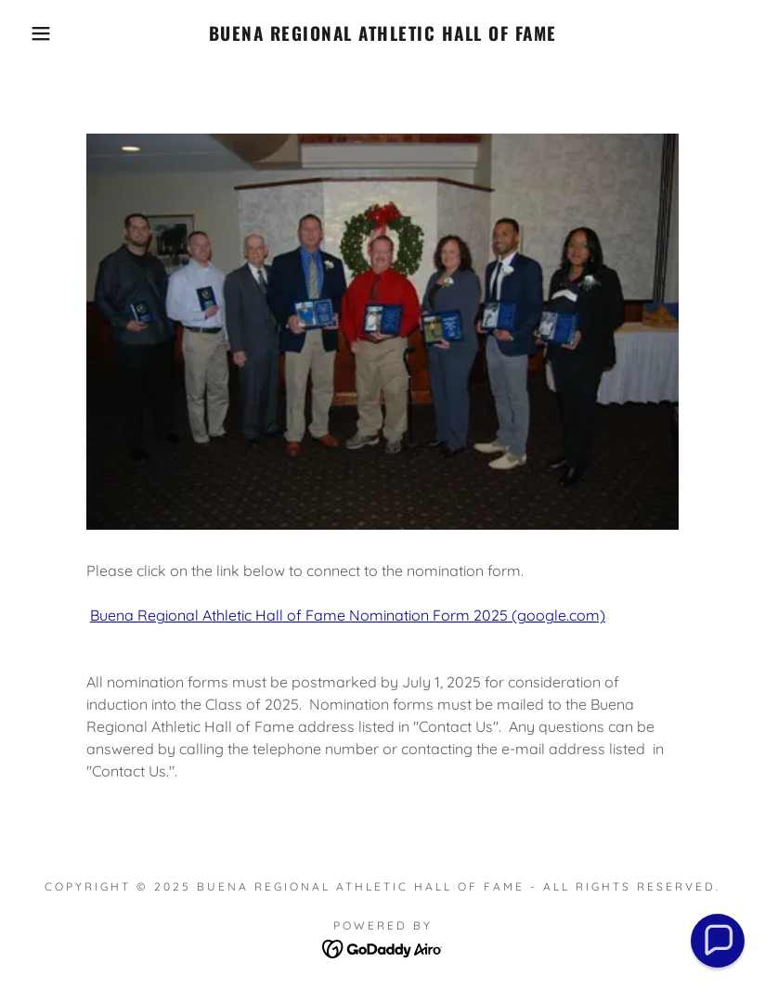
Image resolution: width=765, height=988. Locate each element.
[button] (38, 33)
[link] (382, 35)
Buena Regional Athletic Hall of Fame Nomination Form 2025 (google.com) (347, 615)
